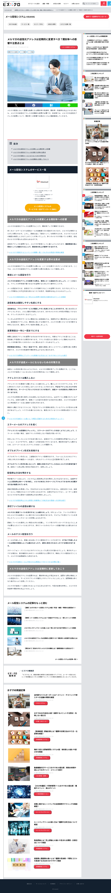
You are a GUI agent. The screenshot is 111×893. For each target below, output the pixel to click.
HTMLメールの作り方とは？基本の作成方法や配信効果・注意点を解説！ (97, 48)
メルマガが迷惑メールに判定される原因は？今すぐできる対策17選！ (35, 562)
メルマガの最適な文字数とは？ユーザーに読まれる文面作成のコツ (97, 58)
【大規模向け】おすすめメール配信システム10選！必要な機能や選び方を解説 (97, 41)
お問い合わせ (80, 883)
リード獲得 (23, 52)
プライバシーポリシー (65, 883)
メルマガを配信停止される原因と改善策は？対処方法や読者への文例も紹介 (37, 500)
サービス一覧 (25, 24)
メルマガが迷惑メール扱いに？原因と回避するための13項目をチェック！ (36, 418)
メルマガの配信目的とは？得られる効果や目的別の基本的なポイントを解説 (37, 297)
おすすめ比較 (13, 24)
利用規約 (53, 883)
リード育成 (30, 52)
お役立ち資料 (52, 24)
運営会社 (29, 883)
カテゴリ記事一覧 (65, 24)
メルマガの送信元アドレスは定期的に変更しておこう (31, 159)
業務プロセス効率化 (13, 52)
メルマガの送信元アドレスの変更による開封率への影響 (31, 149)
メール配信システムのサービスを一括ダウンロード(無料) (43, 207)
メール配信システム (68, 47)
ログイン (104, 4)
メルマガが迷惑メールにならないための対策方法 (29, 156)
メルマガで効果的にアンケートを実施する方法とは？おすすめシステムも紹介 (38, 355)
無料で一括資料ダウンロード (96, 16)
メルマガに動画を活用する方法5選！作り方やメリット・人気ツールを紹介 (97, 63)
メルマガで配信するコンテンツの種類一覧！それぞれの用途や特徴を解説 (36, 252)
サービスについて (41, 883)
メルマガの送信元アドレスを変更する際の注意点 (29, 152)
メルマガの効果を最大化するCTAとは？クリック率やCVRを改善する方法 (97, 53)
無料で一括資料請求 (97, 336)
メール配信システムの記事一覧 (65, 659)
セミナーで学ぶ (38, 24)
